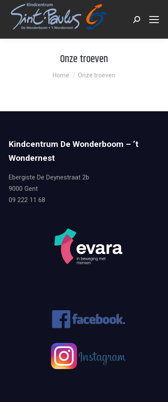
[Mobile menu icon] (154, 19)
